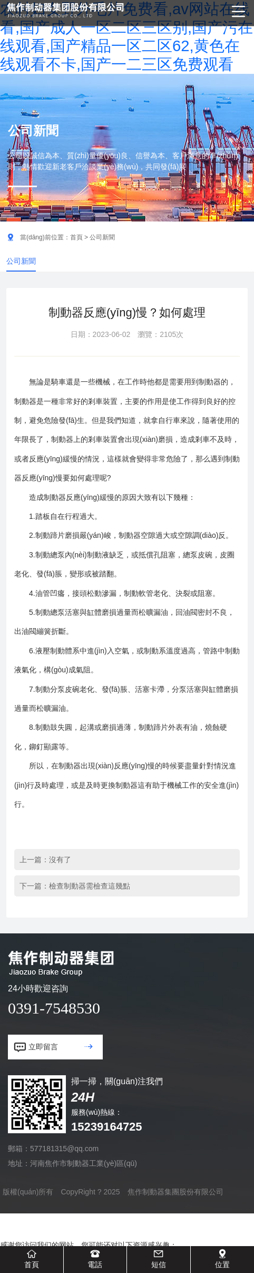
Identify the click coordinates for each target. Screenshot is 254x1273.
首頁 (76, 237)
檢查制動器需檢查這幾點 (89, 886)
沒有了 (60, 859)
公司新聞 (21, 261)
